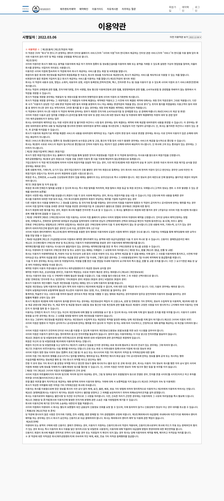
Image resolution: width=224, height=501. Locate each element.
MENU (25, 9)
